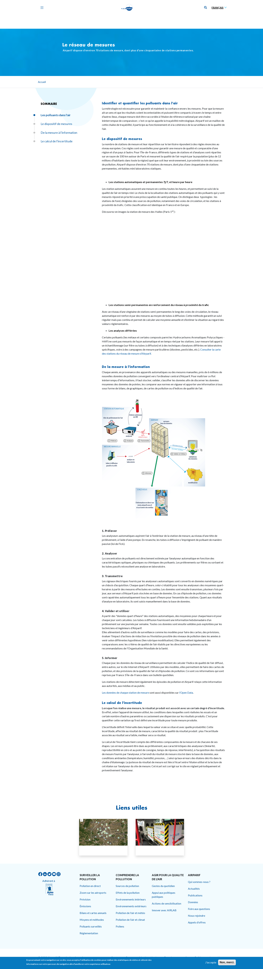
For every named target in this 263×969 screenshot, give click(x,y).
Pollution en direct (90, 885)
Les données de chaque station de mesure (125, 692)
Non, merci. (227, 962)
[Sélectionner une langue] (220, 7)
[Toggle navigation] (41, 7)
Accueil (42, 81)
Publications (195, 895)
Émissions (85, 906)
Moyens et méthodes (92, 919)
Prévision (85, 899)
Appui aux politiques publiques (163, 894)
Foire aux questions (199, 908)
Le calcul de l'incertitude (122, 703)
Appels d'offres (197, 922)
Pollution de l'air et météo (130, 912)
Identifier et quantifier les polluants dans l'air (140, 103)
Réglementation (89, 933)
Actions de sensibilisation (166, 903)
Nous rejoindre (196, 915)
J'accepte (210, 962)
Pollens (120, 926)
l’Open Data (186, 692)
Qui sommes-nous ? (199, 881)
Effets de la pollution (128, 892)
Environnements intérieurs (131, 899)
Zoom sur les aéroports (93, 892)
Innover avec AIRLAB (164, 910)
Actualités (194, 888)
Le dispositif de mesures (122, 139)
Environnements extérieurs (131, 906)
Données (193, 902)
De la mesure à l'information (126, 367)
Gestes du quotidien (163, 885)
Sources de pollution (127, 885)
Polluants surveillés (91, 926)
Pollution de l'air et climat (130, 919)
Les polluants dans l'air (56, 115)
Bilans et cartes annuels (93, 912)
